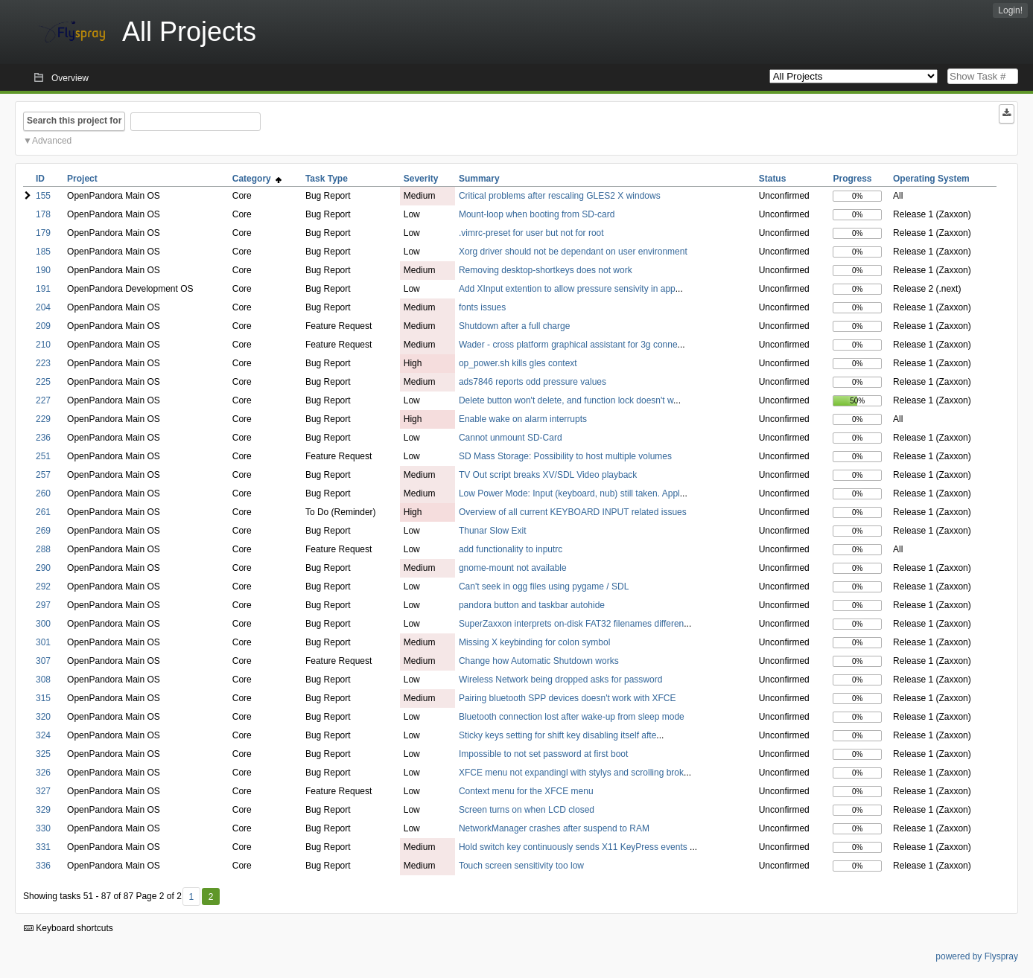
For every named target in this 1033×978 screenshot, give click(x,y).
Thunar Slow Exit (493, 530)
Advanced (51, 140)
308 (43, 679)
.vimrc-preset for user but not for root (531, 233)
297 (43, 605)
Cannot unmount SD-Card (510, 437)
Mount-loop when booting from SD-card (536, 214)
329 (43, 810)
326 (43, 772)
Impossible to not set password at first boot (543, 754)
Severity (421, 178)
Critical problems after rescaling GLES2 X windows (560, 196)
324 (43, 735)
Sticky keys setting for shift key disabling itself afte (557, 735)
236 (43, 437)
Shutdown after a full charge (514, 326)
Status (772, 178)
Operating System (931, 178)
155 (43, 196)
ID (40, 178)
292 (43, 586)
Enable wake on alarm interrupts (523, 419)
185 (43, 251)
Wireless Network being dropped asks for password (560, 679)
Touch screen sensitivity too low (521, 865)
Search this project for (74, 120)
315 (43, 698)
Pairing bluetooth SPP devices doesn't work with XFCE (567, 698)
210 (43, 344)
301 (43, 642)
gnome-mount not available (513, 568)
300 (43, 624)
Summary (479, 178)
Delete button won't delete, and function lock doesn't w (566, 400)
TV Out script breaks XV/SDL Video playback (548, 475)
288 (43, 549)
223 (43, 363)
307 (43, 661)
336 (43, 865)
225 (43, 382)
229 (43, 419)
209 (43, 326)
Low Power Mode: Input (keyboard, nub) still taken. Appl (569, 493)
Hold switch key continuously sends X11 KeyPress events (574, 847)
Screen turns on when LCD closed (526, 810)
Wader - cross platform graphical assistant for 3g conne (568, 344)
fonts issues (482, 307)
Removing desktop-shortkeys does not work (545, 270)
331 (43, 847)
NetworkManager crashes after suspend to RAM (554, 828)
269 (43, 530)
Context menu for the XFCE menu (526, 791)
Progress (852, 178)
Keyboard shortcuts (68, 928)
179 (43, 233)
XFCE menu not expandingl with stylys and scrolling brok (571, 772)
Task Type (326, 178)
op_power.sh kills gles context (518, 363)
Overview (70, 78)
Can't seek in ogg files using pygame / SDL (544, 586)
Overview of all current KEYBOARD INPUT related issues (573, 512)
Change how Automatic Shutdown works (539, 661)
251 (43, 456)
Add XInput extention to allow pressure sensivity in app (567, 289)
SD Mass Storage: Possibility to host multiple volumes (565, 456)
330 (43, 828)
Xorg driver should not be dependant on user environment (573, 251)
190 (43, 270)
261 (43, 512)
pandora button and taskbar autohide (532, 605)
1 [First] (191, 897)
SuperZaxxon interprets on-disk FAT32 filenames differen (571, 624)
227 (43, 400)
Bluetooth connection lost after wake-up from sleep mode (571, 717)
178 (43, 214)
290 (43, 568)
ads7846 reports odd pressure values (532, 382)
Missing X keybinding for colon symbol (534, 642)
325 (43, 754)
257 (43, 475)
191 (43, 289)
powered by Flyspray (976, 956)
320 (43, 717)
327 (43, 791)
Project (82, 178)
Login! (1010, 10)
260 (43, 493)
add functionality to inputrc (510, 549)
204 (43, 307)
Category (257, 178)
